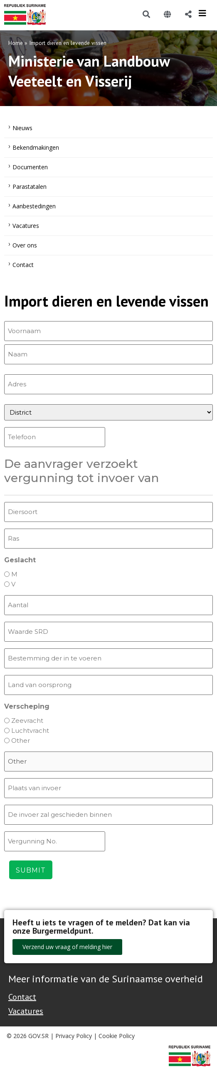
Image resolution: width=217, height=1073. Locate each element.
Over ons (24, 245)
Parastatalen (29, 186)
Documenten (30, 167)
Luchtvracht (30, 730)
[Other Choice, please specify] (108, 761)
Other (20, 740)
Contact (23, 265)
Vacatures (25, 226)
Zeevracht (27, 720)
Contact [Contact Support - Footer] (22, 996)
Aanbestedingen (34, 206)
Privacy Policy (73, 1036)
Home (15, 43)
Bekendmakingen (35, 147)
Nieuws (22, 128)
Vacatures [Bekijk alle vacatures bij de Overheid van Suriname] (25, 1011)
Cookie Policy (117, 1036)
